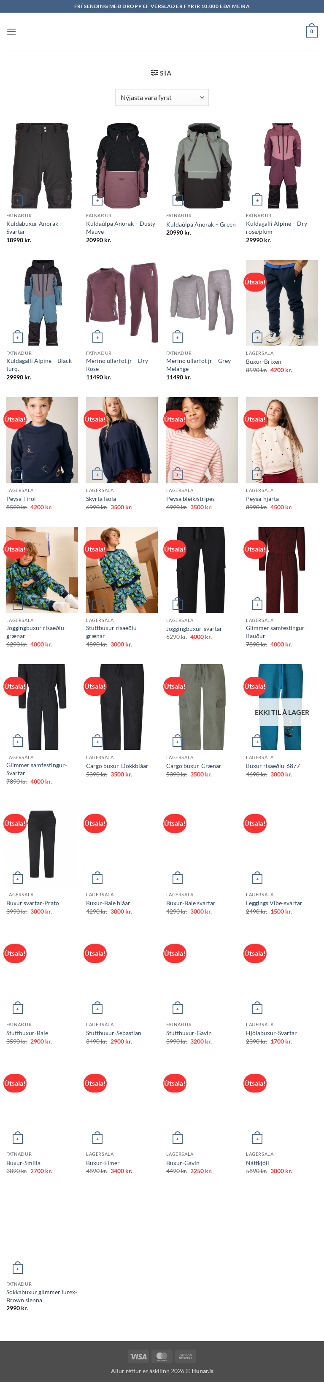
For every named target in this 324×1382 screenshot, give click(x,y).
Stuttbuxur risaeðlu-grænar (112, 631)
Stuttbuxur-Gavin (189, 1032)
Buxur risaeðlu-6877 (273, 765)
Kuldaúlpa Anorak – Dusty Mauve (120, 227)
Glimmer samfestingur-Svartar (36, 768)
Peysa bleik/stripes (190, 498)
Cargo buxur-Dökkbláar (117, 765)
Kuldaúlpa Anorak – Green (201, 224)
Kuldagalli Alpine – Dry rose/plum (276, 227)
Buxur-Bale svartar (191, 902)
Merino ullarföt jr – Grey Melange (198, 364)
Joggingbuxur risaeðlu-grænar (36, 631)
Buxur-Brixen (263, 361)
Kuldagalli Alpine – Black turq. (39, 364)
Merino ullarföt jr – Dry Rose (117, 364)
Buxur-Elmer (103, 1162)
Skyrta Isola (101, 498)
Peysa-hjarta (262, 498)
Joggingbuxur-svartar (194, 628)
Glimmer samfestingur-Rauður (276, 631)
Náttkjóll (257, 1162)
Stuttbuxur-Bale (27, 1032)
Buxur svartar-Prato (32, 902)
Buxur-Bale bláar (108, 902)
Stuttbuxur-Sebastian (113, 1032)
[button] (11, 31)
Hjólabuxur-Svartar (271, 1032)
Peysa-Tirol (21, 498)
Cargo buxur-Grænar (193, 765)
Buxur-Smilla (23, 1162)
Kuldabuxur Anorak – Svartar (34, 227)
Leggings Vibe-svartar (274, 902)
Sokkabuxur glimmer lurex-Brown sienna (41, 1296)
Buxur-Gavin (183, 1162)
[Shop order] (161, 97)
